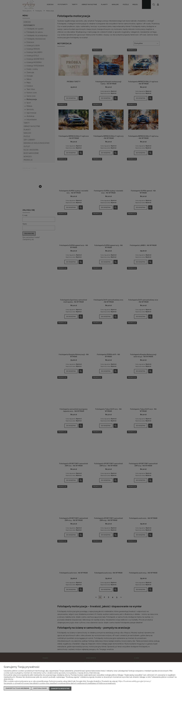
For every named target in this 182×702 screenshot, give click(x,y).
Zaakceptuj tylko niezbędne (17, 689)
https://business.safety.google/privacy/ (134, 682)
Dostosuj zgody (40, 689)
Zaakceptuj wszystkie (60, 689)
